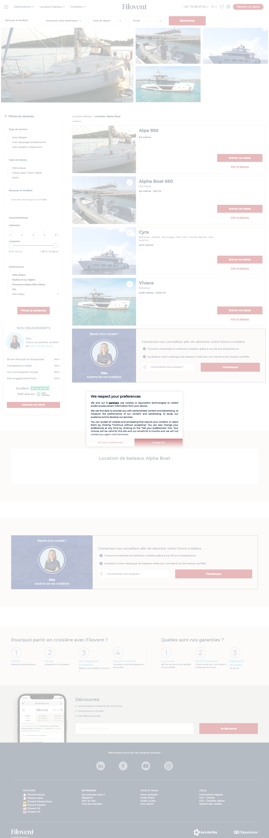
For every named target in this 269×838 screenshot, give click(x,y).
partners (114, 402)
